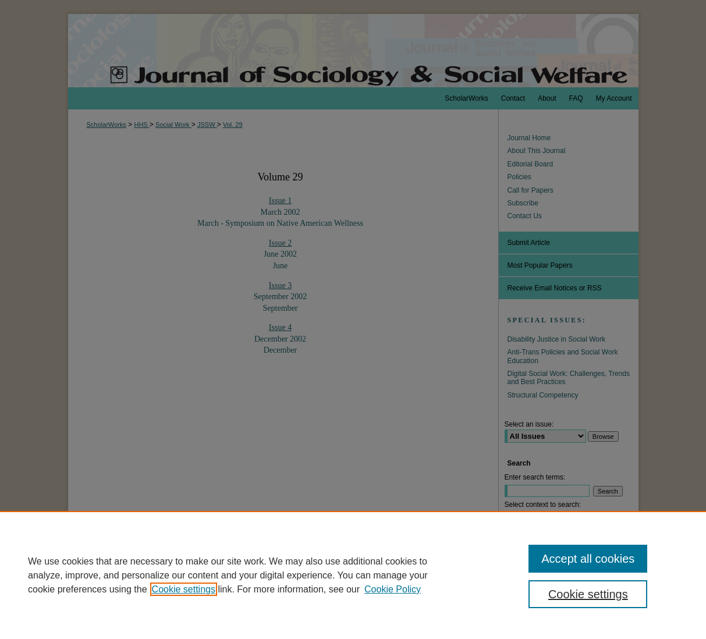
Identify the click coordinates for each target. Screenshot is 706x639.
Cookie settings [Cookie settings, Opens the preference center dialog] (588, 594)
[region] (353, 575)
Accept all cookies (587, 558)
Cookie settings (183, 589)
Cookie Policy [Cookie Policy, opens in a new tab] (392, 589)
